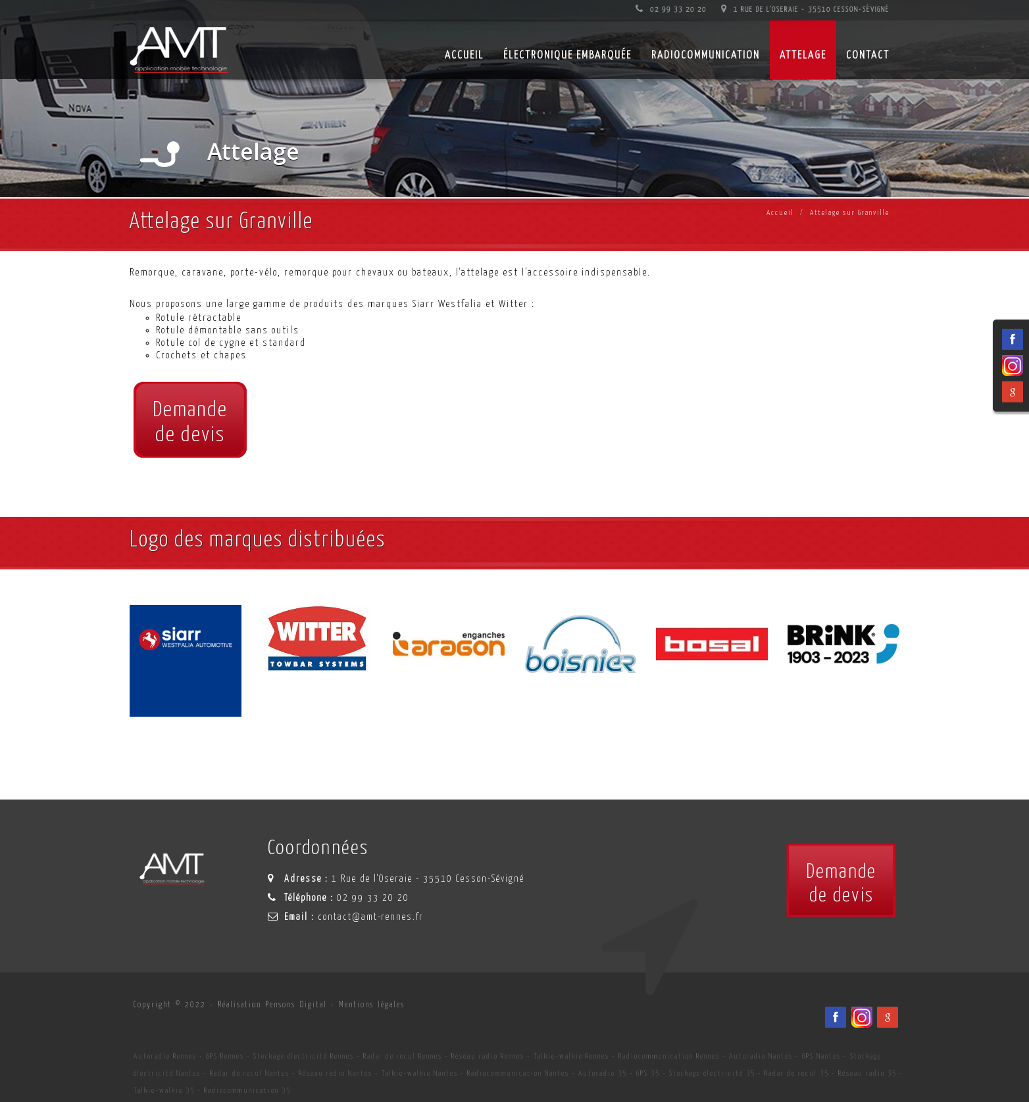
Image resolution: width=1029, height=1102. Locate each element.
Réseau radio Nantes (335, 1073)
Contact (868, 55)
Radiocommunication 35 (247, 1090)
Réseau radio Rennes (487, 1056)
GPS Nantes (821, 1056)
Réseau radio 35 (867, 1073)
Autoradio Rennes (165, 1056)
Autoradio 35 (602, 1073)
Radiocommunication (705, 55)
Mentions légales (372, 1005)
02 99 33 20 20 (671, 9)
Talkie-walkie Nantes (420, 1073)
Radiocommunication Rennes (669, 1056)
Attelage (803, 55)
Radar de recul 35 (797, 1073)
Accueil (780, 212)
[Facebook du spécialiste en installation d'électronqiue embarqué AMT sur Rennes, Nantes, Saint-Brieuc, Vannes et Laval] (835, 1017)
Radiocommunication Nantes (518, 1073)
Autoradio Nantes (761, 1056)
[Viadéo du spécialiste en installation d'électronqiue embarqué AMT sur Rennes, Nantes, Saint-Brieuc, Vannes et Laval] (861, 1017)
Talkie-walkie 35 (164, 1090)
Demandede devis (190, 423)
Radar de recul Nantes (249, 1073)
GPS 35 (648, 1073)
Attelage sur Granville (850, 212)
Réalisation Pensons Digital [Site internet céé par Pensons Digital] (272, 1005)
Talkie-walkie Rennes (571, 1056)
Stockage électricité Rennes (303, 1056)
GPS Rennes (225, 1056)
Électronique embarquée (567, 55)
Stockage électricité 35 (712, 1073)
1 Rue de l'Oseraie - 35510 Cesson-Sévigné (805, 9)
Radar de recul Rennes (402, 1056)
